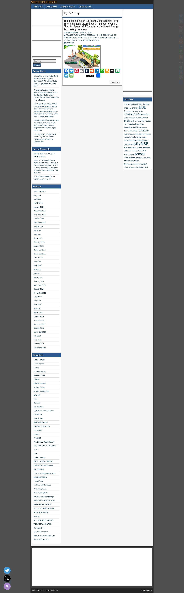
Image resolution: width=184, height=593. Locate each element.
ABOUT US (38, 6)
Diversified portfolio (41, 422)
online (36, 160)
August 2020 (38, 258)
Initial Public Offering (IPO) (43, 465)
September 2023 (40, 223)
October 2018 (39, 328)
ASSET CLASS (39, 375)
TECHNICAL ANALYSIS (42, 524)
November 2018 (39, 324)
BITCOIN (37, 395)
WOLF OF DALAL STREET (44, 2)
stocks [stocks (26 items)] (143, 164)
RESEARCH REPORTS (109, 38)
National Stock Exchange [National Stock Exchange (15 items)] (134, 140)
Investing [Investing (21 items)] (139, 124)
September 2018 (40, 332)
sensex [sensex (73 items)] (140, 154)
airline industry (39, 364)
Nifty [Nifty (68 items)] (137, 144)
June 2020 (37, 266)
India (35, 454)
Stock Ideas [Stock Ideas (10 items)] (146, 158)
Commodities (38, 407)
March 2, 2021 (86, 32)
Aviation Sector (39, 387)
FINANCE (69, 35)
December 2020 (39, 250)
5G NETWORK (39, 360)
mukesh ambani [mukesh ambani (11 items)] (129, 134)
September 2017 (40, 348)
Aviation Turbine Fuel (41, 391)
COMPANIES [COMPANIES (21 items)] (130, 114)
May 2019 (37, 309)
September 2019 (40, 293)
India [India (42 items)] (127, 120)
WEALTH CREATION (41, 540)
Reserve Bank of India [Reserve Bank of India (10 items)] (134, 151)
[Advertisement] (46, 17)
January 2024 (39, 207)
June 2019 (37, 305)
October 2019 (39, 289)
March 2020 (38, 277)
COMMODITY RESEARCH (44, 411)
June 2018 (37, 340)
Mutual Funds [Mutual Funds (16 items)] (130, 137)
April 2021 (37, 234)
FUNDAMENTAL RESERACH (85, 35)
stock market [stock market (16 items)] (129, 161)
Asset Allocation (39, 372)
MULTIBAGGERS (70, 38)
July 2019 (37, 301)
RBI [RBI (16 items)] (125, 147)
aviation (36, 379)
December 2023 (39, 211)
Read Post (115, 82)
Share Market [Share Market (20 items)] (130, 157)
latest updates (39, 469)
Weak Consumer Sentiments (44, 536)
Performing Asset (40, 489)
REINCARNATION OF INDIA (88, 38)
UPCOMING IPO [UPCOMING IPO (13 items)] (141, 167)
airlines (36, 368)
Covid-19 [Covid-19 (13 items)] (127, 118)
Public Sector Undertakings (44, 497)
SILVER (36, 516)
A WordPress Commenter (43, 177)
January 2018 (39, 344)
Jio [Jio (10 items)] (130, 131)
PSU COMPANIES (40, 493)
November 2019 (39, 285)
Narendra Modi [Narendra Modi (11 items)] (141, 137)
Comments (70, 43)
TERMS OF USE (85, 6)
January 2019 (39, 316)
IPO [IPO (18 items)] (136, 127)
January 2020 (39, 281)
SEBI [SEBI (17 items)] (144, 151)
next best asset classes (42, 485)
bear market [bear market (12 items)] (128, 104)
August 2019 (38, 297)
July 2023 (37, 230)
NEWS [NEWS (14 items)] (130, 144)
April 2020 (37, 273)
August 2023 (38, 226)
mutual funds (38, 481)
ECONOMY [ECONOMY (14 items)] (143, 118)
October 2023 (39, 219)
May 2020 (37, 269)
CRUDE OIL (38, 415)
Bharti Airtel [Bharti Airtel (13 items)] (137, 104)
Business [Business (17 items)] (128, 111)
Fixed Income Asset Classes (44, 442)
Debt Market (38, 419)
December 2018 (39, 320)
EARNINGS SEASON (42, 426)
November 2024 (39, 191)
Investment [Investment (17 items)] (129, 127)
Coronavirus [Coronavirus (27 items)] (143, 114)
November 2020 (39, 254)
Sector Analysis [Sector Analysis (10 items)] (129, 154)
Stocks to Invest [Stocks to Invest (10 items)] (129, 167)
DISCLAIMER (51, 6)
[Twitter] (7, 578)
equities (36, 434)
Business (37, 403)
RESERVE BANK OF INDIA (44, 508)
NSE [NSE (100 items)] (144, 144)
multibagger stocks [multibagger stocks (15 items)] (143, 134)
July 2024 (37, 195)
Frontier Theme (146, 591)
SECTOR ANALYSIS (71, 40)
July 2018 (37, 336)
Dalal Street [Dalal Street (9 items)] (135, 118)
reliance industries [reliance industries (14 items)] (135, 147)
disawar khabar (39, 154)
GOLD (36, 450)
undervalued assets (41, 532)
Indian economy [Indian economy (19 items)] (138, 121)
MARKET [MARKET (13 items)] (134, 131)
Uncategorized (39, 528)
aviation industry (40, 383)
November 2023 (39, 215)
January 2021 (39, 246)
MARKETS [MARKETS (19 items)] (144, 131)
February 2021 (39, 242)
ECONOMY (38, 430)
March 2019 (38, 312)
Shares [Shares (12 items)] (139, 158)
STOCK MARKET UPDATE (90, 40)
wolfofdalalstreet (72, 32)
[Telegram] (7, 570)
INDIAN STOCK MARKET (106, 35)
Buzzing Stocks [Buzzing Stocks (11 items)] (138, 111)
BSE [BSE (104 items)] (142, 107)
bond (35, 399)
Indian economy (39, 458)
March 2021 (38, 238)
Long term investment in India (44, 473)
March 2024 (38, 203)
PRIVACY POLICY (68, 6)
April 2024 (37, 199)
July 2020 (37, 262)
